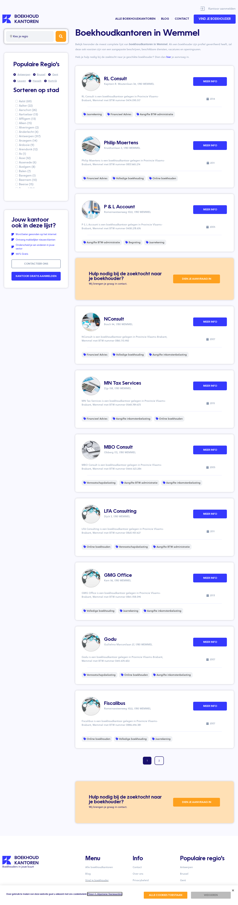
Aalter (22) (26, 106)
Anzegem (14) (28, 140)
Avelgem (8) (27, 167)
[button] (233, 890)
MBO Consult (118, 447)
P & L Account (119, 207)
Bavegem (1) (27, 175)
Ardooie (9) (26, 145)
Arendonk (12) (28, 149)
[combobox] (30, 36)
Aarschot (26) (28, 110)
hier (168, 57)
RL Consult (115, 79)
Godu (110, 639)
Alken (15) (25, 123)
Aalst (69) (25, 101)
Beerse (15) (26, 184)
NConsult (114, 319)
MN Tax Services (122, 383)
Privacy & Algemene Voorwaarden (104, 894)
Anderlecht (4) (28, 132)
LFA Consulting (120, 511)
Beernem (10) (28, 180)
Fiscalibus (114, 703)
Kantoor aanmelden (222, 9)
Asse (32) (25, 158)
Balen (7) (25, 171)
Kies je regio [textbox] (20, 36)
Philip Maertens (121, 143)
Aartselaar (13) (28, 114)
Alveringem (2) (29, 127)
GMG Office (118, 575)
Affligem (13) (27, 119)
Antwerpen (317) (30, 136)
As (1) (22, 154)
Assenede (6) (27, 162)
